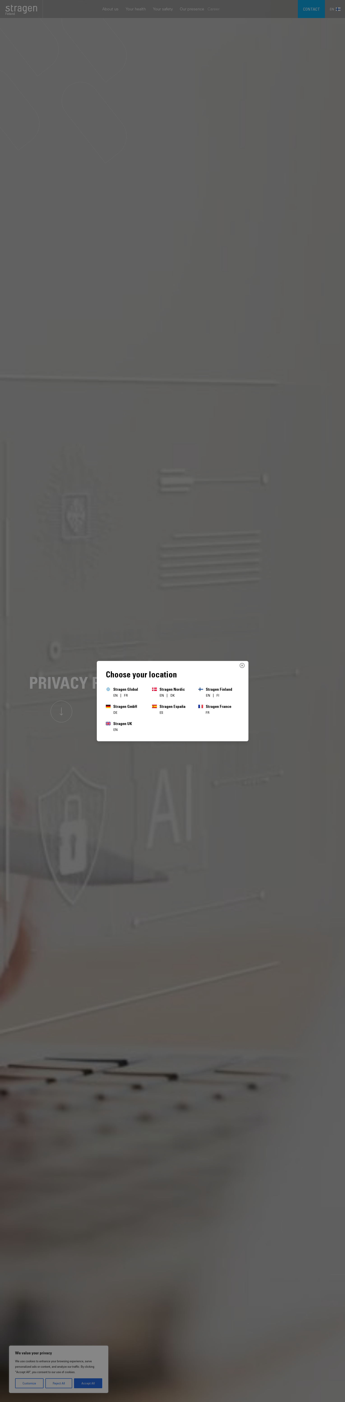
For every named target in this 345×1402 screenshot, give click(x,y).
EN (115, 695)
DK (172, 695)
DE (115, 712)
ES (161, 712)
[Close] (242, 665)
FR (126, 695)
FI (218, 695)
